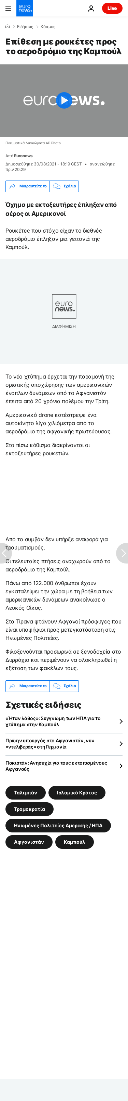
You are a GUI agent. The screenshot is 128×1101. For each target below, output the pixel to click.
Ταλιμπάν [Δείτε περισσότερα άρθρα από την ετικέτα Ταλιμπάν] (25, 792)
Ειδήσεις (25, 27)
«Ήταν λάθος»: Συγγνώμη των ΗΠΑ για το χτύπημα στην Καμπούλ (53, 721)
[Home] (7, 26)
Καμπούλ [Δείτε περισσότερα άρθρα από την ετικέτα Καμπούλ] (74, 841)
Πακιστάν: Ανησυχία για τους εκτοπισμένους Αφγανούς (56, 766)
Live (112, 8)
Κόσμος (48, 27)
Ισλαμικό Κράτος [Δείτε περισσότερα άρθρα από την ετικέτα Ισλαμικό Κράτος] (77, 792)
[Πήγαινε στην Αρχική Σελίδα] (24, 8)
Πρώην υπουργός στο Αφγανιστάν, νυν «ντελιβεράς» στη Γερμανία (49, 744)
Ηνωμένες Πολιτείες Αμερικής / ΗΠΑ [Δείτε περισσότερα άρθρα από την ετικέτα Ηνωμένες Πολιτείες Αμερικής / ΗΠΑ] (58, 825)
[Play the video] (64, 100)
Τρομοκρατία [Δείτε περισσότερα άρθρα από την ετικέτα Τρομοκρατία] (29, 809)
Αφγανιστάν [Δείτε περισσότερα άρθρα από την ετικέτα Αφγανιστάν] (29, 841)
